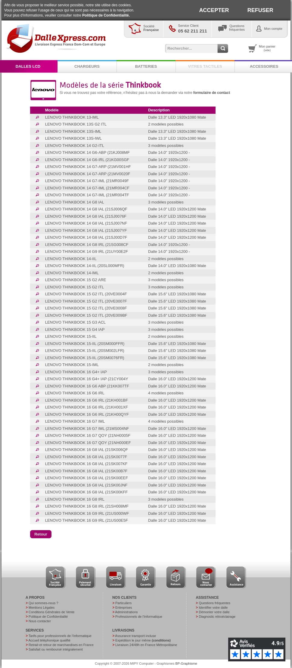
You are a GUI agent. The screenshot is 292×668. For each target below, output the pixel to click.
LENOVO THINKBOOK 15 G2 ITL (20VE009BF (86, 315)
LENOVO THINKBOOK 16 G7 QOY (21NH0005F (87, 435)
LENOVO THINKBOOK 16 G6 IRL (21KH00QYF (87, 414)
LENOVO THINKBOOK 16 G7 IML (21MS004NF (87, 428)
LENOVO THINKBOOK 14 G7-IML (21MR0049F (87, 181)
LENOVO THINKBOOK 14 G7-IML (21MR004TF (87, 195)
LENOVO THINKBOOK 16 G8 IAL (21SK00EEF (86, 478)
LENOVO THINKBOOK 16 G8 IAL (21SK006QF (86, 449)
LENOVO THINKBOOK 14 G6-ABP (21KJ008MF (87, 152)
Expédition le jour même (143, 640)
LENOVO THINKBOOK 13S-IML (73, 131)
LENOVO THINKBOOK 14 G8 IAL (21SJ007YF (86, 230)
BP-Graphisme (186, 663)
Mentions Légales (41, 607)
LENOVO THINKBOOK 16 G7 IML (75, 421)
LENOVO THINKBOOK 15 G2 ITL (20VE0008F (86, 308)
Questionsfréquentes (237, 27)
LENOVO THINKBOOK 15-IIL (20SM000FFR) (85, 343)
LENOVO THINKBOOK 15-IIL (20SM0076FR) (84, 358)
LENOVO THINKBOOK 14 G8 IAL (74, 202)
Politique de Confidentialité (48, 616)
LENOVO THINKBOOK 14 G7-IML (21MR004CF (87, 188)
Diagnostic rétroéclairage (217, 616)
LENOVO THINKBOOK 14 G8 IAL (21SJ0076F (85, 216)
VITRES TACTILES (205, 66)
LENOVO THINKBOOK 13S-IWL (73, 138)
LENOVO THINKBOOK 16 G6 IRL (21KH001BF (86, 400)
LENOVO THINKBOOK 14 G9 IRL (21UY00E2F (86, 251)
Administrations (126, 612)
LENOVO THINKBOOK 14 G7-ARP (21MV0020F (87, 174)
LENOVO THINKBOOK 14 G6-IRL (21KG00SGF (87, 159)
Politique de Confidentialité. (106, 15)
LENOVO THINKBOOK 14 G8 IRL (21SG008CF (87, 244)
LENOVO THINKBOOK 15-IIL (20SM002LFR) (84, 350)
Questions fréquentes (214, 603)
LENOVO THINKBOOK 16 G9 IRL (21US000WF (87, 513)
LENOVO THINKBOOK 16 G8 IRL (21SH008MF (87, 506)
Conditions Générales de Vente (51, 612)
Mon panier (267, 48)
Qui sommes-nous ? (43, 603)
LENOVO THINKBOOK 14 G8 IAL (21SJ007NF (86, 223)
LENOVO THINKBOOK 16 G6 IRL (74, 393)
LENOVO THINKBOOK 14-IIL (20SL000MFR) (84, 265)
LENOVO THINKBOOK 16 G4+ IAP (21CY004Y (86, 379)
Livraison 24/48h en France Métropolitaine (146, 645)
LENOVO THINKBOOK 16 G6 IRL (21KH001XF (86, 407)
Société (151, 28)
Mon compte (273, 28)
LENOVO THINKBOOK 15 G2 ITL (74, 287)
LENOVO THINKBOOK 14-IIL (71, 258)
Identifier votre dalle (213, 607)
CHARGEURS (87, 66)
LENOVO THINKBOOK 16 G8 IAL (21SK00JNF (86, 485)
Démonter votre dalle (214, 612)
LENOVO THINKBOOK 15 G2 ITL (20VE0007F (86, 301)
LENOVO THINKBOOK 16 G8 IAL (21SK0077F (86, 457)
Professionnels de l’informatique (138, 616)
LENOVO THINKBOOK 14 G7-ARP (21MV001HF (88, 166)
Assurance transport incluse (135, 636)
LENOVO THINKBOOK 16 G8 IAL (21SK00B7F (86, 471)
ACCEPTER (214, 10)
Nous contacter (40, 621)
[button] (40, 534)
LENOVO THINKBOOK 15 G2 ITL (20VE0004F (86, 294)
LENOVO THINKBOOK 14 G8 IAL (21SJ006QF (86, 209)
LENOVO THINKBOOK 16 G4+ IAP (76, 372)
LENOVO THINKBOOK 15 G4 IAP (75, 329)
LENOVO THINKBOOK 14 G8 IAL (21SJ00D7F (86, 237)
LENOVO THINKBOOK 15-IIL (71, 336)
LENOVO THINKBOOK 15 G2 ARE (75, 280)
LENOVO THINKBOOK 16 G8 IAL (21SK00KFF (86, 492)
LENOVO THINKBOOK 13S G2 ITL (76, 124)
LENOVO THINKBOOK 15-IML (72, 364)
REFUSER (260, 10)
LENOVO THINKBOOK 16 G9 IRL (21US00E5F (86, 520)
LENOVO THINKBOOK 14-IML (72, 273)
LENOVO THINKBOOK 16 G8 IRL (74, 499)
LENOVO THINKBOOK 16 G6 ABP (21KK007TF (87, 386)
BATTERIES (146, 66)
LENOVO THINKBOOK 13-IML (72, 117)
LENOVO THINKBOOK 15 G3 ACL (75, 322)
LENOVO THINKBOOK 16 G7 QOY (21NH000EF (88, 442)
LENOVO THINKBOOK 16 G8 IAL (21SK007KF (86, 463)
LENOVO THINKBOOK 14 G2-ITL (74, 145)
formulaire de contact (211, 93)
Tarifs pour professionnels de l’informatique (60, 636)
